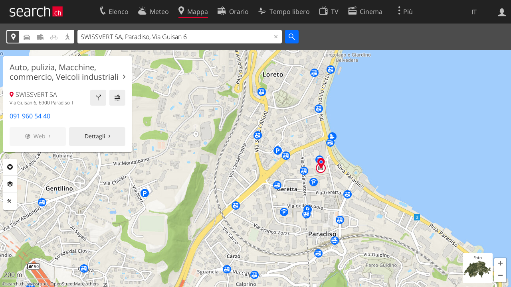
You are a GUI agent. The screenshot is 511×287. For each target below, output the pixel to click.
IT (474, 12)
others (92, 284)
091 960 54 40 (30, 116)
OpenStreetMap (66, 284)
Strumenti (10, 201)
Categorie (10, 167)
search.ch (15, 284)
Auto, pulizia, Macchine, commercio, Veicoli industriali (64, 72)
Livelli (10, 184)
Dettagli (95, 136)
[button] (500, 264)
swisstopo (37, 284)
